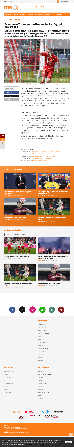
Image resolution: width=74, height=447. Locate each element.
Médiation (40, 389)
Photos (22, 14)
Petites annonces (8, 383)
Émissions (30, 14)
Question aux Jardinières (44, 348)
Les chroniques (42, 327)
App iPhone (52, 310)
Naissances (40, 345)
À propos (40, 371)
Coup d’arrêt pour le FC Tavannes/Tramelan (37, 160)
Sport (10, 19)
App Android (61, 310)
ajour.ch (8, 14)
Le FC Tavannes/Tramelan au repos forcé (36, 154)
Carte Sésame (41, 377)
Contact (40, 395)
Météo (5, 380)
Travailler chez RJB (42, 383)
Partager (9, 92)
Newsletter (40, 398)
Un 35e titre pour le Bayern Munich (16, 256)
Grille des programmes (43, 333)
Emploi (6, 389)
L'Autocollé (40, 354)
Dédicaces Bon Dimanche (44, 342)
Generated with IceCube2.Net (21, 432)
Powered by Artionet (9, 432)
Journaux (15, 14)
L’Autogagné (41, 351)
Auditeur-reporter (62, 1)
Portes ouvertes (57, 14)
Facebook (12, 310)
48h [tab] (8, 234)
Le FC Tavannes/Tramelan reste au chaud (36, 158)
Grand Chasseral (42, 336)
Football (18, 19)
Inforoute (6, 386)
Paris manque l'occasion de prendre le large (52, 218)
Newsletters (42, 310)
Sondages (40, 357)
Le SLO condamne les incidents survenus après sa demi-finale (53, 257)
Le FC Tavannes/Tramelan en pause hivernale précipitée (40, 151)
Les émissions (41, 324)
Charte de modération (43, 392)
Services (47, 14)
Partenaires (41, 386)
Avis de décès (7, 392)
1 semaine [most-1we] (16, 234)
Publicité (40, 380)
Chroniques (39, 14)
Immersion (40, 339)
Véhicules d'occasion (9, 371)
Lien (8, 99)
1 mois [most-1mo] (23, 234)
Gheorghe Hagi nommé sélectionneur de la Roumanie (53, 192)
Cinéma (6, 374)
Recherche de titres (43, 330)
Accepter (68, 442)
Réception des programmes (45, 374)
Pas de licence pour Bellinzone (15, 217)
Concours (40, 360)
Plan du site (24, 428)
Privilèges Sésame (8, 377)
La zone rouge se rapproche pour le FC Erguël (38, 156)
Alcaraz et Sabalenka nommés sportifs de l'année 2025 (19, 192)
